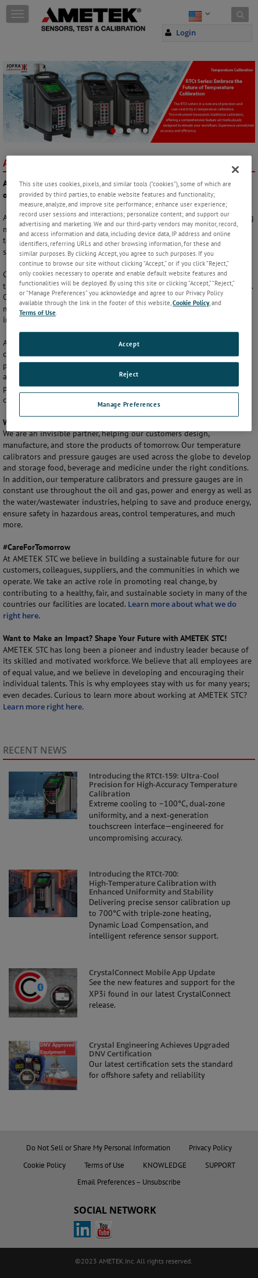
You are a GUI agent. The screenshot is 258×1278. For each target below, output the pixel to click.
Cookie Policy (191, 302)
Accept (129, 344)
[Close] (235, 170)
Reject (128, 374)
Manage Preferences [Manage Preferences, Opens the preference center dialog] (129, 404)
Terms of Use (37, 313)
